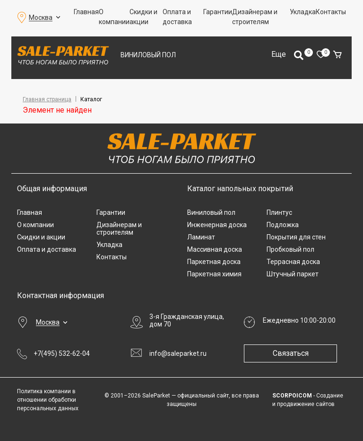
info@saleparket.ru (178, 353)
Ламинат (201, 237)
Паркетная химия (214, 274)
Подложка (283, 225)
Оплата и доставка (177, 17)
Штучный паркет (293, 274)
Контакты (331, 12)
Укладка (303, 12)
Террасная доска (293, 261)
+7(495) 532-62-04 (62, 353)
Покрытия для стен (296, 237)
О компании (114, 17)
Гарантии (217, 12)
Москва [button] (40, 17)
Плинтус (279, 212)
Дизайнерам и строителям (254, 17)
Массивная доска (214, 249)
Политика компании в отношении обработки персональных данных (47, 400)
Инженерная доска (217, 225)
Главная (86, 12)
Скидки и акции (143, 17)
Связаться (291, 353)
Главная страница (47, 99)
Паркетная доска (214, 261)
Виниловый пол (148, 55)
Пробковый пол (290, 249)
